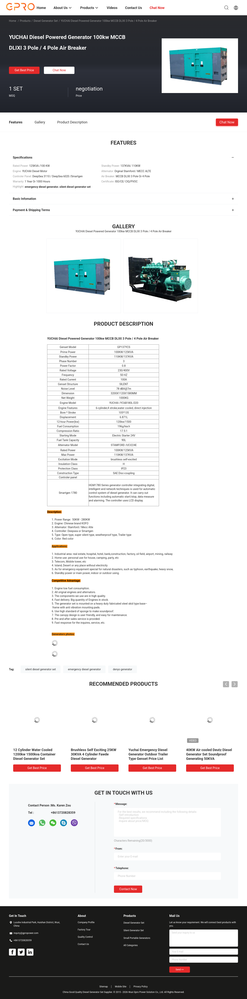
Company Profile (86, 922)
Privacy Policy (140, 986)
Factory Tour (84, 929)
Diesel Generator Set (46, 20)
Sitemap (103, 986)
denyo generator (122, 669)
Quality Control (85, 937)
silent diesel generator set (40, 669)
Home (12, 20)
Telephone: (122, 868)
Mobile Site (120, 986)
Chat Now (59, 70)
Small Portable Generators (137, 938)
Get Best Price (24, 70)
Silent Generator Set (134, 930)
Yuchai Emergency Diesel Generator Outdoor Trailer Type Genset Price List (148, 754)
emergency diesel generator (84, 669)
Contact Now (128, 889)
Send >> (180, 969)
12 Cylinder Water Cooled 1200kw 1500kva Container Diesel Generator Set (34, 754)
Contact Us (83, 944)
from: (118, 848)
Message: (121, 804)
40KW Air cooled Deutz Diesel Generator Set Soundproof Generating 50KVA (209, 754)
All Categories (131, 945)
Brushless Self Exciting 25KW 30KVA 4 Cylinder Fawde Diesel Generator (93, 754)
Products (25, 20)
